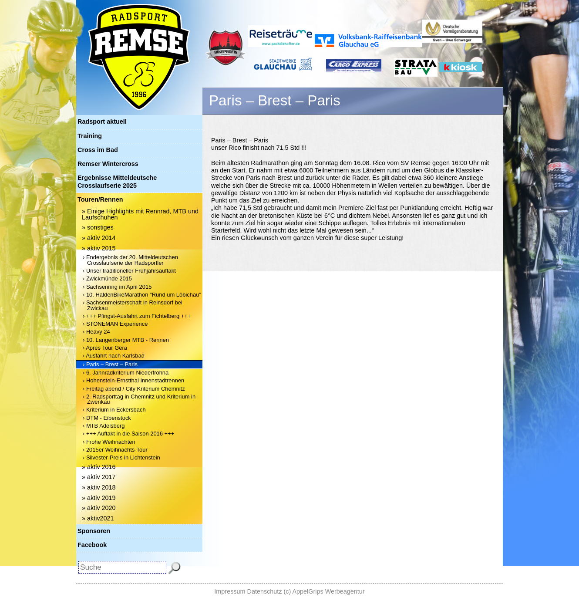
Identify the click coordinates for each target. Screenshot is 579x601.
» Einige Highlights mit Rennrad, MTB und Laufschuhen (140, 214)
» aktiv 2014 (99, 237)
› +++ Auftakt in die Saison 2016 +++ (128, 433)
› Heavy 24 (96, 331)
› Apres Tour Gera (105, 347)
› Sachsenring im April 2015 (117, 287)
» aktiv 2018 (99, 487)
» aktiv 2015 (99, 248)
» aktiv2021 (98, 518)
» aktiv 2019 (99, 497)
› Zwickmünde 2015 (107, 278)
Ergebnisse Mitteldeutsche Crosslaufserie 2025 (117, 181)
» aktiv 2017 (99, 476)
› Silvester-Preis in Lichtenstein (121, 457)
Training (89, 135)
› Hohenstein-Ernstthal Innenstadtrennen (133, 380)
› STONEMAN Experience (115, 324)
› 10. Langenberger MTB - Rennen (126, 340)
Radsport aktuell (102, 121)
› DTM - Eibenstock (107, 418)
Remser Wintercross (107, 163)
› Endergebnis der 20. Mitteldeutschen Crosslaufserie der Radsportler (130, 260)
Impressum (229, 591)
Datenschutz (264, 591)
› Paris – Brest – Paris (110, 364)
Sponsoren (93, 530)
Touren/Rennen (100, 199)
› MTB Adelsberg (104, 425)
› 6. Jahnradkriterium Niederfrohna (125, 372)
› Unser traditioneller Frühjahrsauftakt (129, 270)
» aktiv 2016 (99, 466)
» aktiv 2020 (99, 507)
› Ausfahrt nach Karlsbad (114, 355)
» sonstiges (98, 227)
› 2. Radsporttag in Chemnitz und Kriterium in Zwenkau (139, 399)
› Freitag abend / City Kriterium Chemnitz (134, 388)
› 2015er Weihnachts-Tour (115, 449)
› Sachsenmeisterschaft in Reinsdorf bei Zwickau (132, 305)
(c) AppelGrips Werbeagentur (324, 591)
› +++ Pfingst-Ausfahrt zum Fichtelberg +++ (137, 316)
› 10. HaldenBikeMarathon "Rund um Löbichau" (142, 294)
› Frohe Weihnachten (109, 442)
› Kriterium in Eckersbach (114, 409)
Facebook (92, 544)
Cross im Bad (97, 149)
